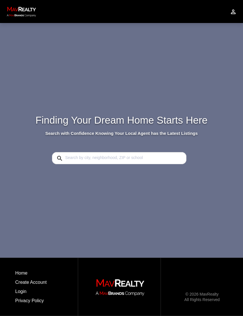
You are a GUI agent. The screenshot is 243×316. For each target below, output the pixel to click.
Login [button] (20, 291)
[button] (31, 293)
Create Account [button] (31, 282)
